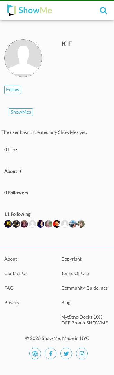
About (10, 259)
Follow (12, 89)
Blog (65, 302)
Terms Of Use (75, 273)
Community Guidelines (84, 288)
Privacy (11, 302)
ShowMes (21, 112)
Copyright (71, 259)
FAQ (9, 288)
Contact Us (15, 273)
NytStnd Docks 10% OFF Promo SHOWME (84, 320)
